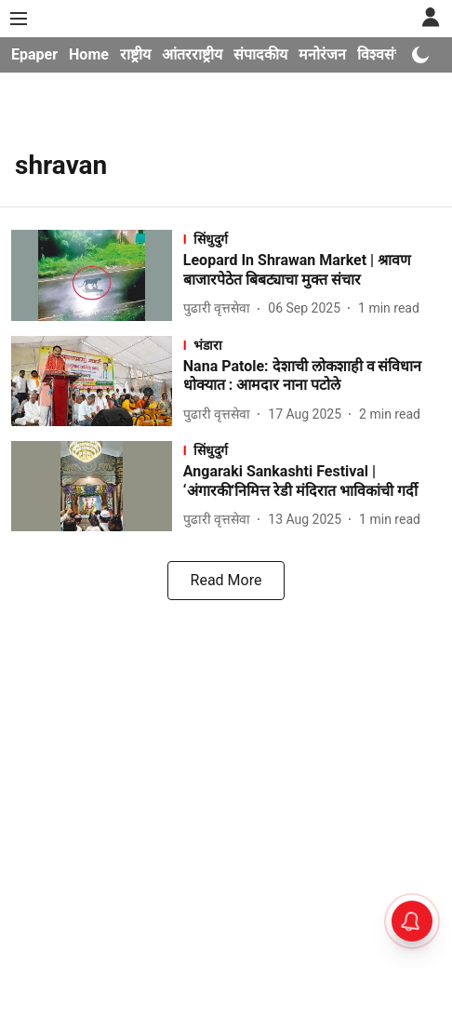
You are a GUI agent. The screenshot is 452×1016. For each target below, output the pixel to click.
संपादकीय (260, 54)
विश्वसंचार (385, 54)
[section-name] (312, 238)
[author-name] (220, 308)
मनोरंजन (322, 54)
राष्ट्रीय (135, 54)
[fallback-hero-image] (97, 275)
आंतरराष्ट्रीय (192, 54)
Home (89, 54)
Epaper (34, 54)
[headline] (312, 270)
